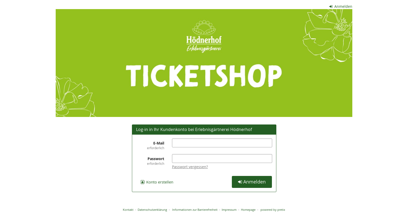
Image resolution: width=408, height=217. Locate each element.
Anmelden (341, 6)
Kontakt (128, 210)
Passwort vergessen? (190, 166)
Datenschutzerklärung (152, 210)
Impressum (229, 210)
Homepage (248, 210)
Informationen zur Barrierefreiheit (194, 210)
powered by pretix (272, 210)
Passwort (150, 161)
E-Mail (150, 145)
